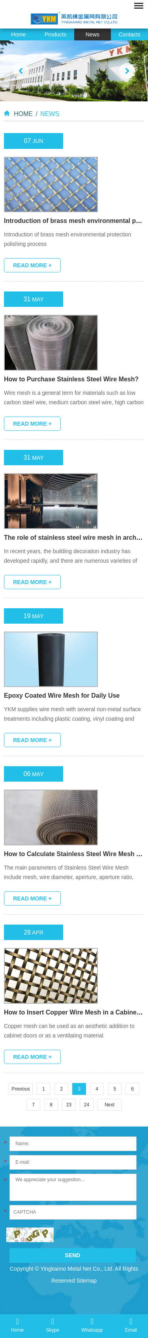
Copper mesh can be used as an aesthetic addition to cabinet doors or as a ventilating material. (69, 1031)
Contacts (130, 34)
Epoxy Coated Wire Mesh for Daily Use (62, 695)
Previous (20, 1089)
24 (86, 1105)
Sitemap (87, 1280)
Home (18, 34)
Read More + (32, 265)
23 (68, 1105)
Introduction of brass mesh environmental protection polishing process (67, 239)
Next (109, 1105)
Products (55, 34)
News (92, 34)
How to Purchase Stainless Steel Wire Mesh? (71, 379)
